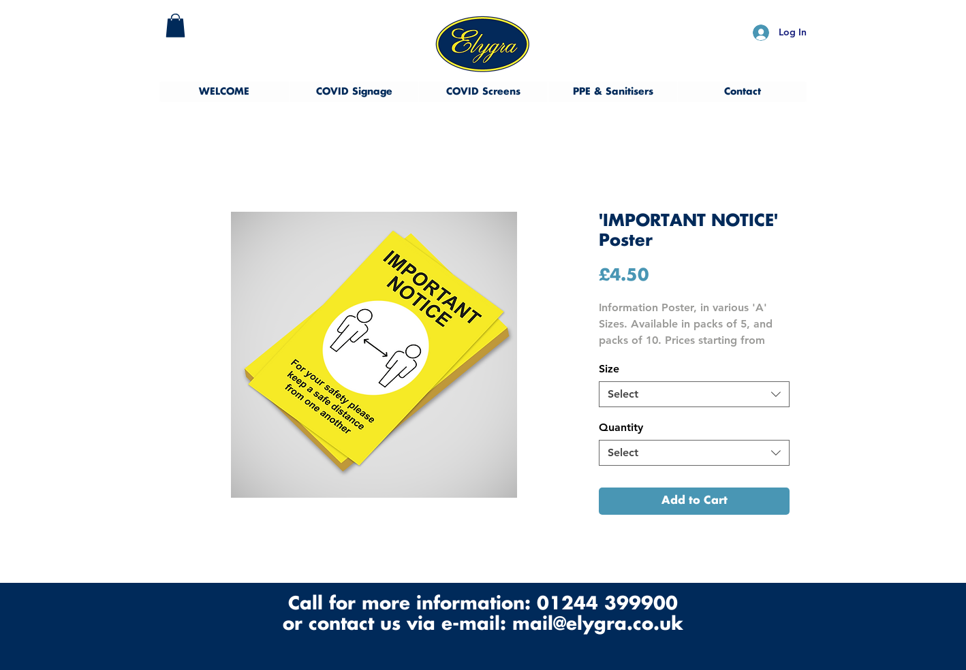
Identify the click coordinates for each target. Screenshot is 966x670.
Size (609, 368)
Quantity (621, 427)
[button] (175, 25)
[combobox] (694, 394)
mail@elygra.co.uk (597, 625)
